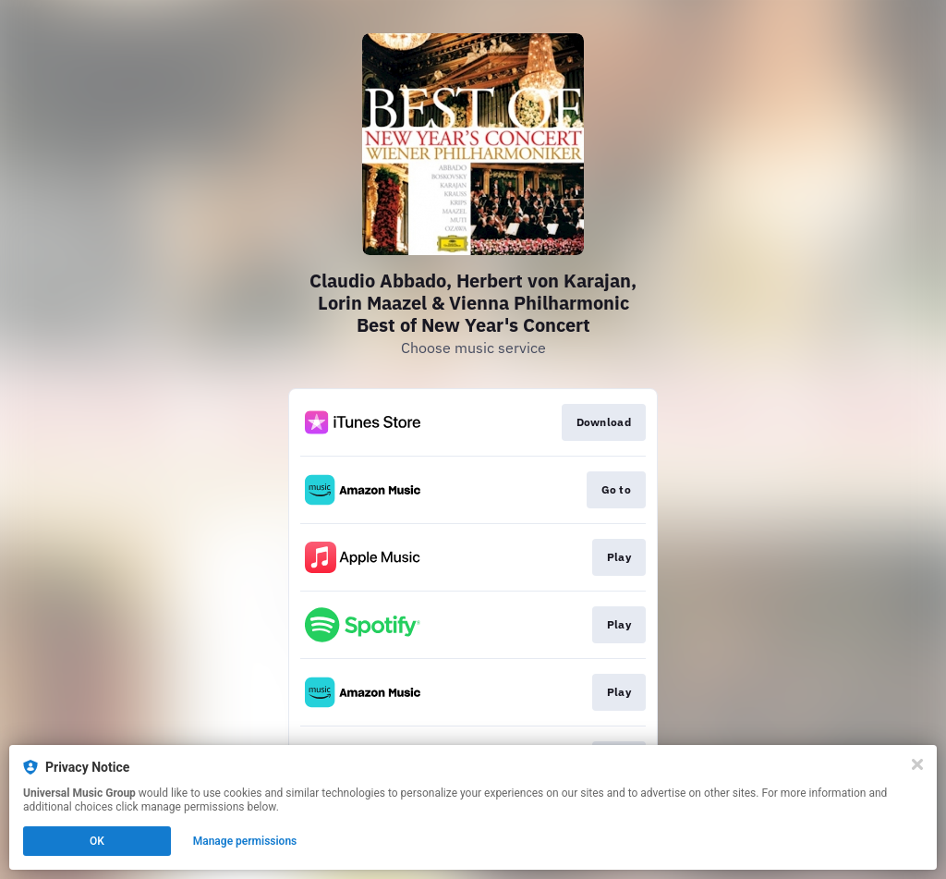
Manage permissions (245, 841)
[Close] (917, 764)
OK (97, 841)
